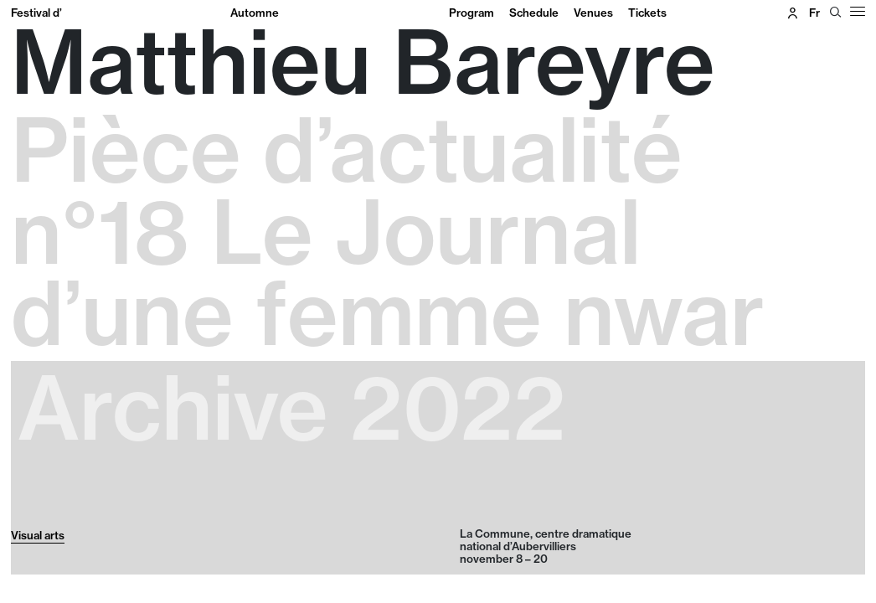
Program (471, 12)
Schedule (534, 12)
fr (814, 12)
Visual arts (37, 535)
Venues (593, 12)
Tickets (647, 12)
